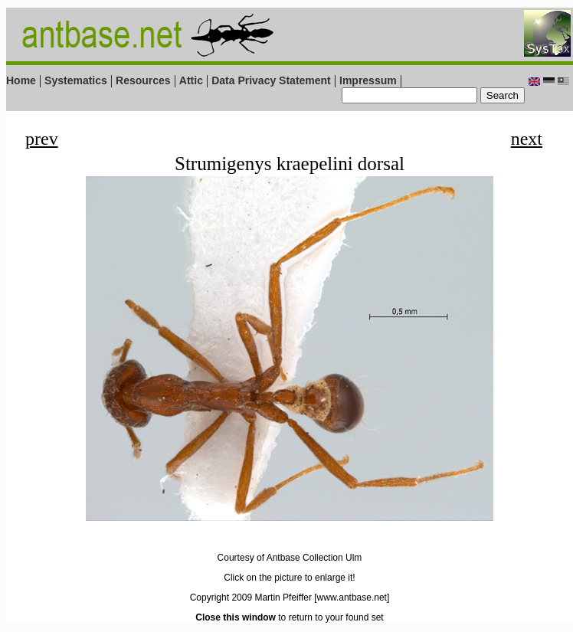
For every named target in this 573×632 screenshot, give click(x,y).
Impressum (368, 80)
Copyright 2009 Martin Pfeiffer (251, 597)
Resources (143, 80)
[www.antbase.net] (351, 597)
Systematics (75, 80)
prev (41, 139)
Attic (191, 80)
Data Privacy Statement (271, 80)
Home (21, 80)
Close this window (235, 617)
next (526, 139)
